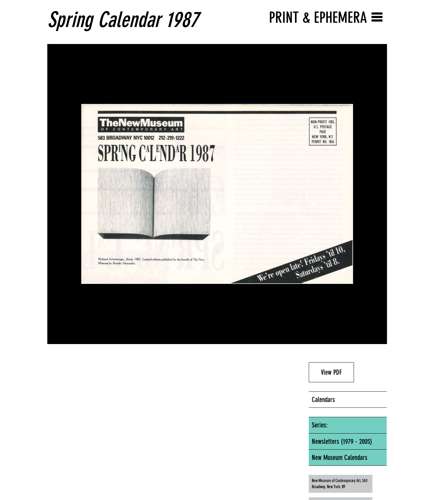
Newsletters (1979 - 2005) (342, 441)
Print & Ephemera (318, 17)
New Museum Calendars (339, 457)
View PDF (331, 372)
